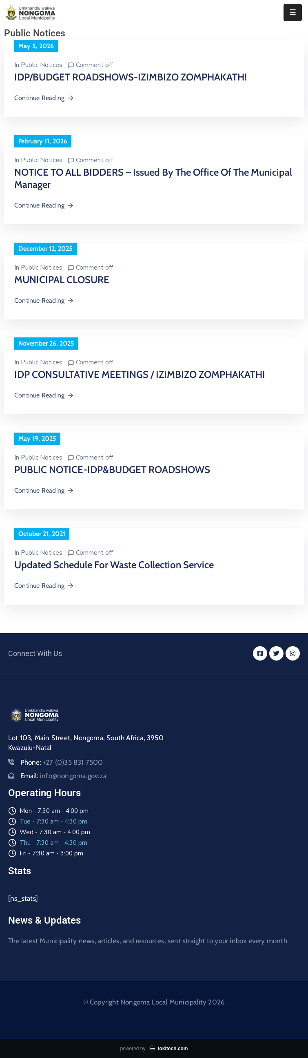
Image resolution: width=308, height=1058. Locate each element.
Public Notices (41, 64)
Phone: (61, 762)
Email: (63, 776)
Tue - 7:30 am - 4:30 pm (53, 821)
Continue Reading (44, 98)
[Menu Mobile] (293, 12)
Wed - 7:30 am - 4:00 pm (55, 832)
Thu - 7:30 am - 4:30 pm (53, 843)
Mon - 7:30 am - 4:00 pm (54, 811)
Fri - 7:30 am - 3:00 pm (51, 853)
